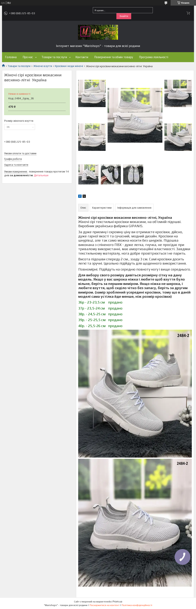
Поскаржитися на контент (104, 605)
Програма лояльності (153, 57)
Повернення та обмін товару (113, 57)
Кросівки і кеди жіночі (69, 66)
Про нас (28, 57)
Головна (11, 57)
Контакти (81, 57)
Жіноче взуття (42, 66)
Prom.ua (117, 601)
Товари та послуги (54, 57)
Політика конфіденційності (137, 605)
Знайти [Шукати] (123, 16)
